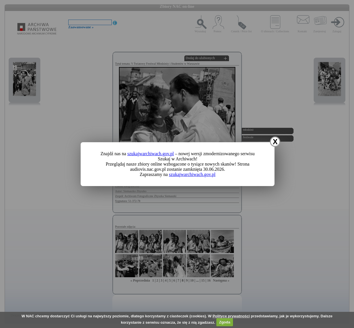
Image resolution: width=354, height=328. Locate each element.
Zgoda (224, 322)
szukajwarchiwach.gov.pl (150, 153)
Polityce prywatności (231, 316)
